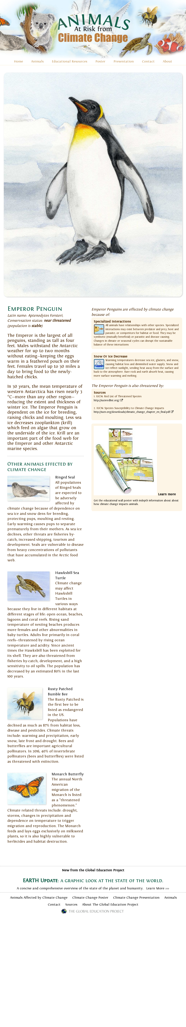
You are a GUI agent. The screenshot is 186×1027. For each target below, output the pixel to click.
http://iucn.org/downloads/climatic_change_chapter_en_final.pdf (134, 412)
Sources (71, 904)
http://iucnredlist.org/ (108, 400)
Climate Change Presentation (136, 897)
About (167, 61)
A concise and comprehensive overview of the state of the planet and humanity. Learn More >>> (93, 879)
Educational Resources (69, 61)
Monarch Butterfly (68, 774)
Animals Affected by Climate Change (38, 897)
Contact (148, 61)
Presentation (124, 61)
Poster (100, 61)
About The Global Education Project (110, 904)
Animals (37, 61)
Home (18, 61)
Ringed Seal (65, 477)
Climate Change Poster (90, 897)
